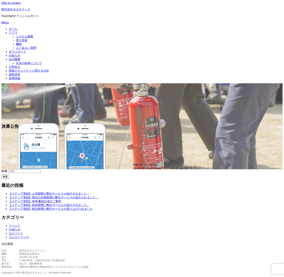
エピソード (16, 233)
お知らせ (14, 55)
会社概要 (14, 59)
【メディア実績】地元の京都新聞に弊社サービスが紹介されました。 (54, 197)
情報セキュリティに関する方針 (29, 70)
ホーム (13, 28)
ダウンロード (17, 51)
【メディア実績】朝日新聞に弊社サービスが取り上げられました (51, 208)
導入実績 (22, 40)
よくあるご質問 (26, 47)
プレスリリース (19, 237)
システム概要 (24, 36)
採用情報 (14, 78)
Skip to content (11, 3)
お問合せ (14, 66)
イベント (14, 225)
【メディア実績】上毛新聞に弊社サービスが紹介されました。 (49, 193)
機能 (19, 44)
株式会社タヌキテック (15, 9)
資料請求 (14, 74)
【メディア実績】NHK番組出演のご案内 (35, 201)
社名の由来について (29, 63)
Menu (5, 22)
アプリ (13, 32)
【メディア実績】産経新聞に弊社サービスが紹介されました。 (49, 205)
